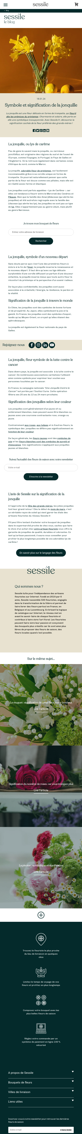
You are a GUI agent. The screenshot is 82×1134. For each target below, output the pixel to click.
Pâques (12, 197)
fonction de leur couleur (21, 431)
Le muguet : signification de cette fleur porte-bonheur (41, 702)
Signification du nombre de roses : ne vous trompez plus (41, 784)
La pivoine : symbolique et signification (41, 865)
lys (12, 207)
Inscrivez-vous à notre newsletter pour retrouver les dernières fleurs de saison (38, 1120)
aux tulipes (42, 425)
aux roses (30, 425)
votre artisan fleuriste (46, 529)
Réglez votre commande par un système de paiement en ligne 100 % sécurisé (41, 1041)
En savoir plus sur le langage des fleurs (41, 552)
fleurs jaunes (40, 438)
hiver (30, 267)
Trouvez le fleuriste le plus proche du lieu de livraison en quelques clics (41, 953)
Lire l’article (41, 709)
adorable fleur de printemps (36, 170)
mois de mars (58, 509)
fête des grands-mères (40, 506)
